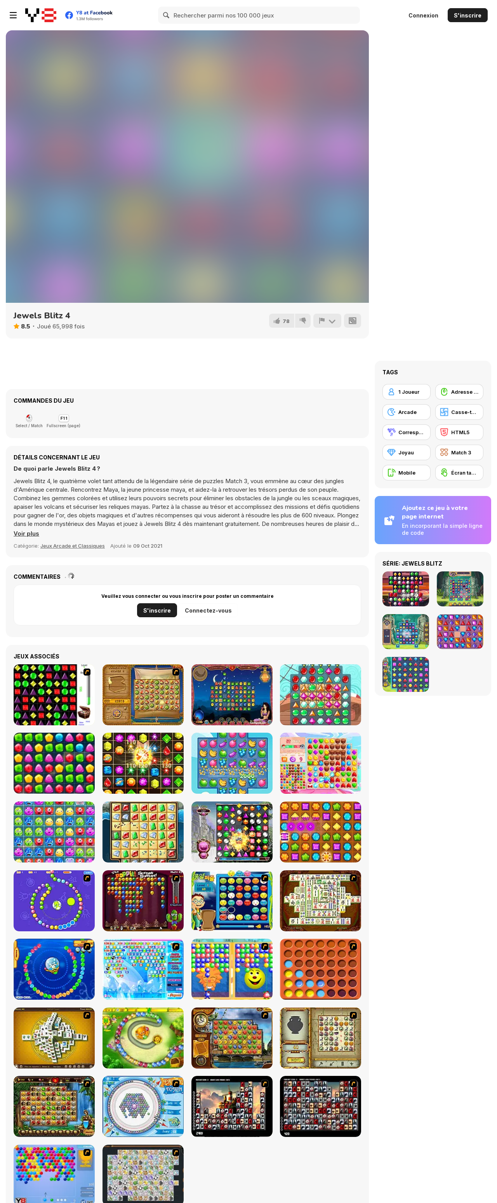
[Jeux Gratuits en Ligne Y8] (41, 15)
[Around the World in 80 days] (232, 1038)
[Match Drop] (54, 763)
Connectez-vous (208, 610)
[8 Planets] (54, 900)
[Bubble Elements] (143, 969)
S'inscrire (467, 15)
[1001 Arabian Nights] (232, 694)
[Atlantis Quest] (320, 1038)
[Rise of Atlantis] (143, 694)
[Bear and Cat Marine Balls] (54, 969)
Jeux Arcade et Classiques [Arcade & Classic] (72, 546)
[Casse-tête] (459, 412)
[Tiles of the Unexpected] (232, 1106)
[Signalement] (327, 321)
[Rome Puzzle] (54, 1106)
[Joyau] (406, 452)
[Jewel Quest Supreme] (143, 832)
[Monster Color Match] (54, 832)
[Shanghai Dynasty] (320, 900)
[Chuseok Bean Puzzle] (232, 900)
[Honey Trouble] (143, 1038)
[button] (26, 533)
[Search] (166, 15)
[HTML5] (459, 432)
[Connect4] (320, 969)
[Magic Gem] (232, 969)
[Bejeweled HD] (232, 832)
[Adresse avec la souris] (459, 392)
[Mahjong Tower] (54, 1038)
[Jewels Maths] (143, 763)
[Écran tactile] (459, 472)
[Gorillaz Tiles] (320, 1106)
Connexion (423, 15)
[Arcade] (406, 412)
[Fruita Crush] (232, 763)
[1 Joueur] (406, 392)
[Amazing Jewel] (320, 832)
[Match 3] (459, 452)
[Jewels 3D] (54, 694)
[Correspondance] (406, 432)
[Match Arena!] (320, 763)
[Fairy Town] (143, 1106)
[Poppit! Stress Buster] (143, 900)
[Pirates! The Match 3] (320, 694)
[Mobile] (406, 472)
